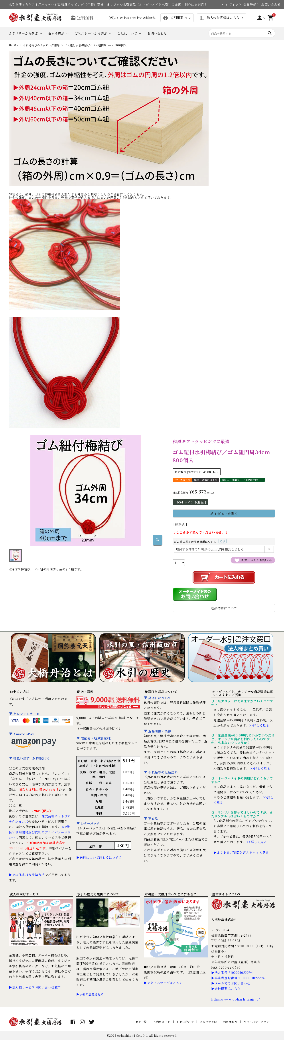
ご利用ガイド (161, 1022)
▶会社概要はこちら (226, 988)
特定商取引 (230, 1022)
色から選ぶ (56, 33)
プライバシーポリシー (258, 1022)
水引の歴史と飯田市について (98, 894)
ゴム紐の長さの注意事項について (200, 541)
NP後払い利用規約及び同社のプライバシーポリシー (40, 832)
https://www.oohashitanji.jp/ (235, 999)
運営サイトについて (226, 894)
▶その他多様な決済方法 (27, 874)
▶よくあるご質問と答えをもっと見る (241, 852)
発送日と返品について (161, 691)
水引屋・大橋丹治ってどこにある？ (171, 894)
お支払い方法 (19, 691)
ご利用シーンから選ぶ (91, 33)
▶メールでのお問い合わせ (230, 983)
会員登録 (247, 4)
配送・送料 (85, 691)
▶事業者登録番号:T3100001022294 (238, 978)
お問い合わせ (268, 4)
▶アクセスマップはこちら (163, 983)
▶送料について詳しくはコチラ (99, 857)
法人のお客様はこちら (219, 18)
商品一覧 (141, 1022)
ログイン (230, 4)
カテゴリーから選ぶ (23, 33)
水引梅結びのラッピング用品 (41, 45)
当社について (127, 33)
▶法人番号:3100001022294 (232, 972)
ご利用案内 (175, 18)
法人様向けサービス (24, 894)
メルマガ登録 (208, 1022)
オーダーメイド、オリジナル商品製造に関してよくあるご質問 (242, 693)
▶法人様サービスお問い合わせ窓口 (35, 987)
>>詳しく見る (259, 725)
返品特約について (224, 608)
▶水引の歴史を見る (90, 994)
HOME (13, 45)
